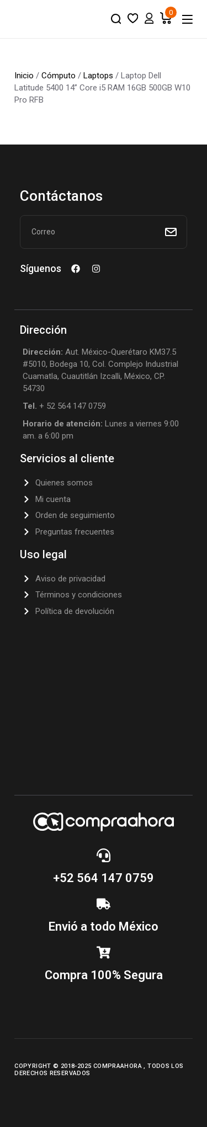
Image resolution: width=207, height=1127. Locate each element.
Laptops (98, 76)
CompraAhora (118, 1066)
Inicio (24, 76)
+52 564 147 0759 (103, 878)
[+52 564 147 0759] (103, 855)
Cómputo (58, 76)
